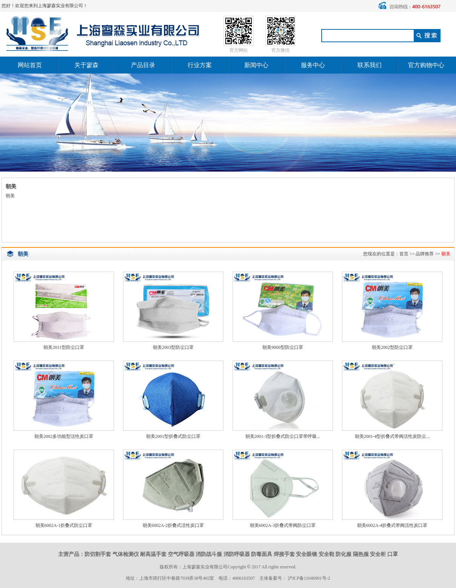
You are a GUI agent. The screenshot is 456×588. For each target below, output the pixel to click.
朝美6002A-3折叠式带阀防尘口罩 (283, 525)
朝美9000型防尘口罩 (282, 347)
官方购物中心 (426, 65)
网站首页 (30, 65)
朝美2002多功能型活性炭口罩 (63, 436)
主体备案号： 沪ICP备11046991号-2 (294, 578)
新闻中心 (256, 65)
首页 (403, 253)
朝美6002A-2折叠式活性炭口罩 (173, 525)
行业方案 (200, 65)
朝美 (445, 253)
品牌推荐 (425, 253)
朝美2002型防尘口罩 (392, 347)
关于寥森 (86, 65)
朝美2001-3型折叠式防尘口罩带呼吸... (282, 436)
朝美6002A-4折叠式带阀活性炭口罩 (392, 525)
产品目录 (143, 65)
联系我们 (369, 65)
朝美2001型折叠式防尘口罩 (173, 436)
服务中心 (313, 65)
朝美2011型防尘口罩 (63, 347)
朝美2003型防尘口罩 (173, 347)
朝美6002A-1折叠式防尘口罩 (63, 525)
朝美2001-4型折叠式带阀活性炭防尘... (392, 436)
